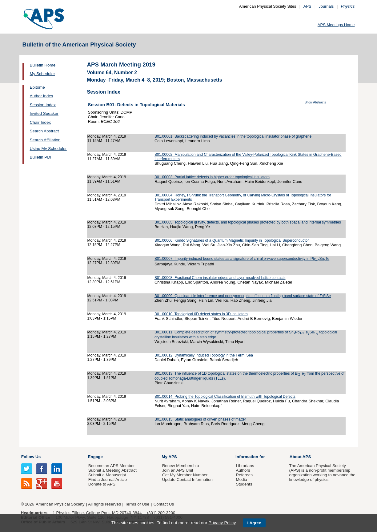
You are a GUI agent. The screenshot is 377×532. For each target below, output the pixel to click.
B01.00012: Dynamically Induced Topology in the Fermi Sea (203, 355)
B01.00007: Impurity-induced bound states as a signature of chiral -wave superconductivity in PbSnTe (241, 258)
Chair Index (40, 122)
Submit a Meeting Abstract (112, 470)
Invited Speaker (44, 113)
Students (244, 484)
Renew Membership (180, 465)
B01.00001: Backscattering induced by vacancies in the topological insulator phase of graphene (232, 136)
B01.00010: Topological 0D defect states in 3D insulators (201, 314)
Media (241, 479)
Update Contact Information (187, 479)
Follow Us (31, 456)
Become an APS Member (111, 465)
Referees (244, 475)
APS (307, 6)
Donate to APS (101, 484)
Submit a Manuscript (107, 475)
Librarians (245, 465)
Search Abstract (44, 131)
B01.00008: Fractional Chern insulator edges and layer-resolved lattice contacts (220, 278)
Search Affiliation (45, 140)
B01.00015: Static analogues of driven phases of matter (200, 419)
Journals (326, 6)
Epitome (37, 87)
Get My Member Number (185, 475)
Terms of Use (137, 504)
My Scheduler (42, 73)
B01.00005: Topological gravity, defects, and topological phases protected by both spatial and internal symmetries (247, 222)
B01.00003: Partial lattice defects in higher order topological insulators (212, 177)
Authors (243, 470)
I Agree (254, 523)
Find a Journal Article (107, 479)
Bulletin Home (43, 65)
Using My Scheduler (48, 148)
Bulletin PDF (41, 157)
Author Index (41, 96)
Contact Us (164, 504)
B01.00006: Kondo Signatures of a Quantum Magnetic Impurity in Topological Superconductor (231, 240)
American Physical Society (60, 504)
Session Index (43, 105)
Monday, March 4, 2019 (106, 136)
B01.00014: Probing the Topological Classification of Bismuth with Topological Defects (224, 396)
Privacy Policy (221, 522)
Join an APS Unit (177, 470)
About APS (300, 456)
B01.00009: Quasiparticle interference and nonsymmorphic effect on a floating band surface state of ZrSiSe (242, 296)
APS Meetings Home (336, 24)
